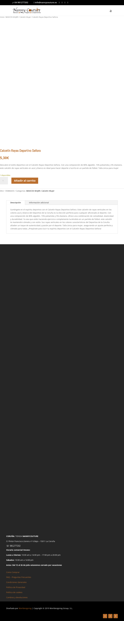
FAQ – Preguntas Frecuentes (18, 577)
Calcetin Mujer (25, 17)
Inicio (2, 17)
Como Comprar (13, 572)
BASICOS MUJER (12, 17)
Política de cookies (14, 592)
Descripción (15, 202)
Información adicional (39, 202)
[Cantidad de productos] (4, 180)
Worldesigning (25, 608)
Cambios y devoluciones (17, 597)
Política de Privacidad (15, 587)
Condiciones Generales (16, 582)
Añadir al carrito (25, 180)
